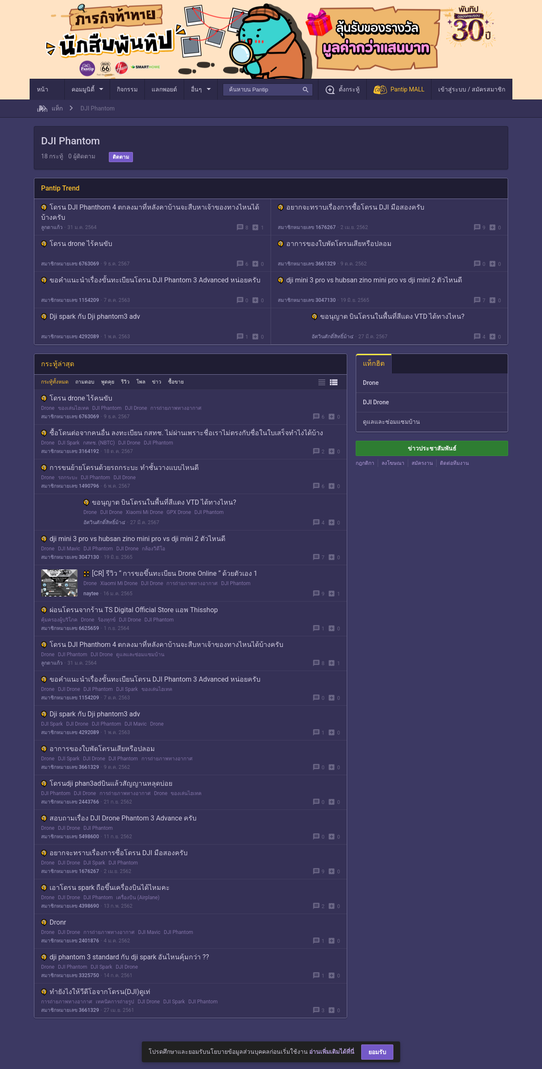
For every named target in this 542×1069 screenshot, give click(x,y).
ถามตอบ (84, 382)
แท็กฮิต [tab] (373, 363)
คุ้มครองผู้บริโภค (59, 620)
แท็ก (57, 108)
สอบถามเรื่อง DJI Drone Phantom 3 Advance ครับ (118, 818)
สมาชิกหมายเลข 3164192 (70, 451)
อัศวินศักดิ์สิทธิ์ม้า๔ (333, 337)
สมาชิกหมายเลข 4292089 (70, 337)
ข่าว (156, 382)
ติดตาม (121, 157)
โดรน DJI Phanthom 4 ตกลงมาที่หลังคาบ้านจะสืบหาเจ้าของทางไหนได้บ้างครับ (162, 645)
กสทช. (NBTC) (99, 443)
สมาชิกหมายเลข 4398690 (70, 906)
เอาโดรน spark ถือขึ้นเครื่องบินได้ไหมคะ (105, 888)
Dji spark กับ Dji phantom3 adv (90, 316)
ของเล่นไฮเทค (73, 408)
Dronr (53, 922)
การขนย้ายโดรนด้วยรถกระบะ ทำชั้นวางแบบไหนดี (120, 468)
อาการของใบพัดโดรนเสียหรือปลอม (335, 244)
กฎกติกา (365, 463)
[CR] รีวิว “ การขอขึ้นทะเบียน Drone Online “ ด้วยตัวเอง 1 (170, 573)
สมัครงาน (422, 463)
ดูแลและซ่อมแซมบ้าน (140, 654)
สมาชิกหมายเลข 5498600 (70, 837)
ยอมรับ (377, 1052)
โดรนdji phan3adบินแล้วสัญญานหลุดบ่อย (106, 783)
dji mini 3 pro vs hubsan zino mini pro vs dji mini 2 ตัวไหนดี (370, 280)
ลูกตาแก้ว (52, 227)
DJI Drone (136, 408)
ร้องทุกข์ (107, 620)
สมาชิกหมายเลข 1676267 (307, 227)
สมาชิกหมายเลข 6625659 (70, 628)
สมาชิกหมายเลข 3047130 (307, 300)
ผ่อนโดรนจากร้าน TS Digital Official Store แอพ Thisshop (129, 610)
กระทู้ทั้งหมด (55, 382)
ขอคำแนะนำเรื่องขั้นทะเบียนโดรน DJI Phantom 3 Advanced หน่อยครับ (150, 280)
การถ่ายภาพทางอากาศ (176, 408)
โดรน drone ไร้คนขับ (76, 244)
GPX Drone (178, 512)
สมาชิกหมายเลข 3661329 (307, 264)
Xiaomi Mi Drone (144, 512)
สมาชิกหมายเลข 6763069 (70, 264)
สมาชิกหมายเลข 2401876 (70, 941)
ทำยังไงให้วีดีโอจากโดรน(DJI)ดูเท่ (95, 992)
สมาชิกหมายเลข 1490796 (70, 486)
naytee (91, 594)
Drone (48, 408)
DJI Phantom (107, 408)
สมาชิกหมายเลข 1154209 (70, 300)
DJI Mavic (69, 549)
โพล (140, 382)
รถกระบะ (67, 478)
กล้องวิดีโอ (153, 549)
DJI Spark (69, 443)
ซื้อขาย (176, 382)
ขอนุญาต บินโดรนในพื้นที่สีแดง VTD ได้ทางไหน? (388, 316)
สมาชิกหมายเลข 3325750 (70, 975)
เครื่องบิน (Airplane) (137, 898)
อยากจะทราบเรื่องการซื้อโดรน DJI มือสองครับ (351, 207)
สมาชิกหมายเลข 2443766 (70, 802)
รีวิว (125, 382)
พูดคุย (107, 382)
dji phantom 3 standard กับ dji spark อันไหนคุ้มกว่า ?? (125, 957)
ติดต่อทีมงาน (454, 463)
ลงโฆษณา (393, 463)
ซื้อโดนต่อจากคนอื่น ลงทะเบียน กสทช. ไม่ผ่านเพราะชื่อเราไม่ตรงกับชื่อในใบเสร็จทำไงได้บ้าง (182, 433)
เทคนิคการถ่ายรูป (115, 1002)
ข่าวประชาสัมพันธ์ (432, 448)
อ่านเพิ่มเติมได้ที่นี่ (331, 1051)
